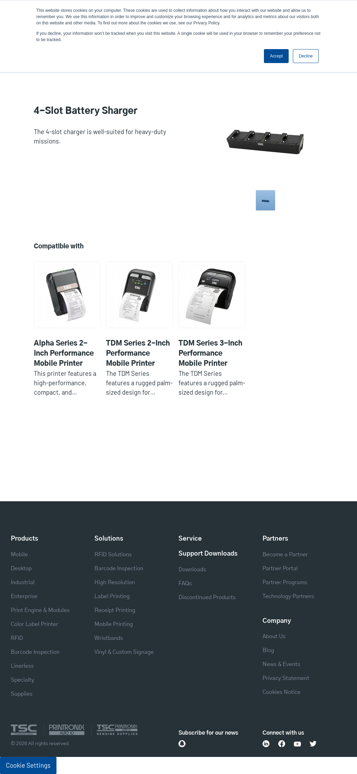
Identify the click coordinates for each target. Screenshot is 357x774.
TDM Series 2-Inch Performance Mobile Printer (138, 353)
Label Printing (112, 596)
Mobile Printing (113, 624)
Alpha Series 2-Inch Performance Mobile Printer (64, 353)
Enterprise (24, 596)
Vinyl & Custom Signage (124, 652)
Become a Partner (285, 554)
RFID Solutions (113, 554)
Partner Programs (285, 582)
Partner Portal (280, 568)
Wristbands (108, 638)
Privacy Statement (286, 678)
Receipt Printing (114, 610)
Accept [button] (276, 56)
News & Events (281, 664)
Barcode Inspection (35, 652)
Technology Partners (288, 596)
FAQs (185, 583)
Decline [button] (306, 56)
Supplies (21, 694)
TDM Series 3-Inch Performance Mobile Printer (210, 353)
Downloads (192, 569)
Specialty (22, 680)
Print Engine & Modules (40, 610)
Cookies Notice (282, 692)
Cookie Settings (28, 765)
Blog (268, 650)
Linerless (22, 666)
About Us (274, 636)
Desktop (21, 568)
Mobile (19, 554)
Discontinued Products (207, 597)
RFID (17, 638)
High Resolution (114, 582)
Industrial (23, 582)
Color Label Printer (34, 624)
